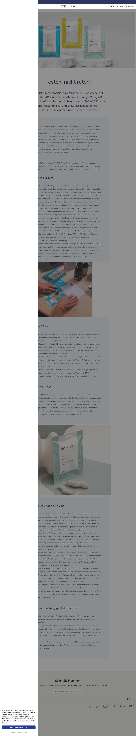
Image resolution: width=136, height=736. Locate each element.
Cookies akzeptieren (19, 727)
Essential (32, 3)
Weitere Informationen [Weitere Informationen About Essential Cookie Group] (28, 18)
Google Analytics (32, 55)
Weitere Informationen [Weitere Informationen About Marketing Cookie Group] (28, 47)
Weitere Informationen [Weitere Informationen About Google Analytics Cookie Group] (28, 68)
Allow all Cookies (19, 732)
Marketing (32, 26)
